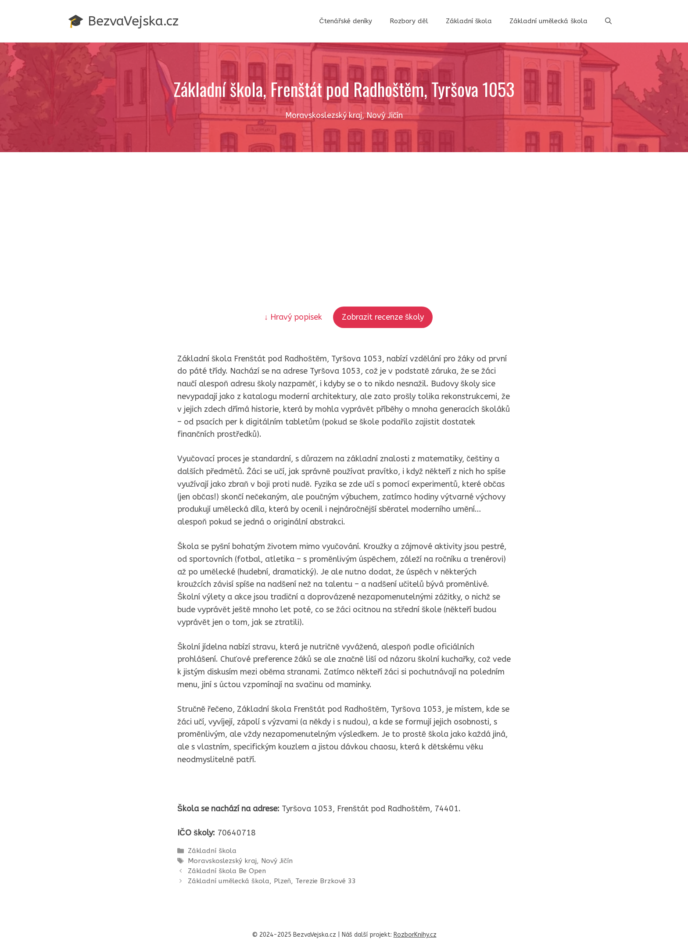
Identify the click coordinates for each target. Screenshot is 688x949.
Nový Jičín (277, 861)
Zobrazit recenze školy (383, 317)
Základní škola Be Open (227, 871)
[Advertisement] (344, 218)
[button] (608, 21)
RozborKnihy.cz (415, 934)
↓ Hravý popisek (294, 317)
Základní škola (469, 21)
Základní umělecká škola (548, 21)
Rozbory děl (409, 21)
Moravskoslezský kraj (222, 861)
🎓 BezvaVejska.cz (123, 21)
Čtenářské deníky (345, 21)
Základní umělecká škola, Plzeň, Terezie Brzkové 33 (272, 881)
